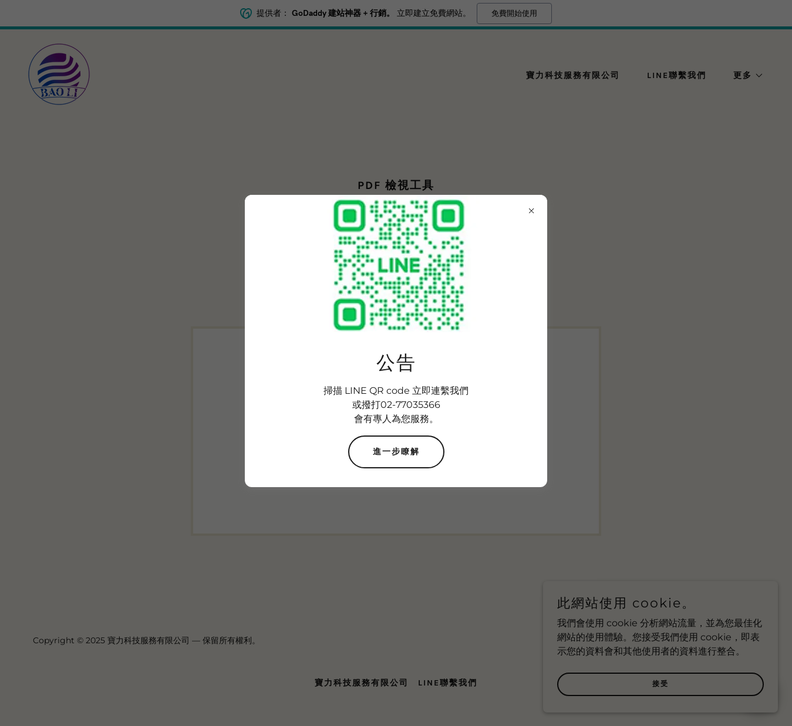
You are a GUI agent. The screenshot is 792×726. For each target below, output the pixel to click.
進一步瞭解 (396, 452)
